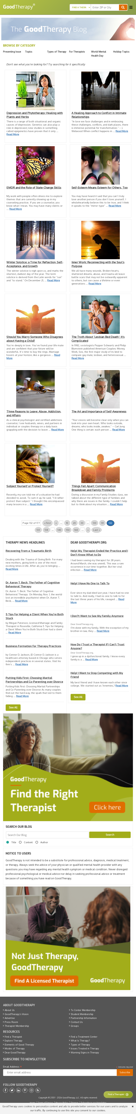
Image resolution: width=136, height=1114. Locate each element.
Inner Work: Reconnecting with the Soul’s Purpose (98, 264)
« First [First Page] (47, 523)
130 (94, 523)
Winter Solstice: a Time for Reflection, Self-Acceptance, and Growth (34, 264)
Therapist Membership (17, 1026)
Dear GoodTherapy (15, 1052)
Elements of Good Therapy (19, 1044)
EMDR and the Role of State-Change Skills (33, 187)
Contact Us (77, 1022)
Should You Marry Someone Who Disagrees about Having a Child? (34, 338)
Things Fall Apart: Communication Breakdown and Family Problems (94, 488)
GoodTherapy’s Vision (16, 1014)
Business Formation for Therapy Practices (33, 646)
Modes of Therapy (15, 1048)
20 (74, 523)
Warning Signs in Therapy (85, 1052)
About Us (10, 1010)
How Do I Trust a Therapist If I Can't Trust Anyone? (98, 646)
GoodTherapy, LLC (70, 1097)
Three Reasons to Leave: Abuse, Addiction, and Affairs (33, 413)
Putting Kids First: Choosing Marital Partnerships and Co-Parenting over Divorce (34, 680)
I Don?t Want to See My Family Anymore (97, 616)
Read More (12, 134)
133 (38, 529)
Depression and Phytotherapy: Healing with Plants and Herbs (34, 114)
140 (59, 529)
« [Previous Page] (56, 523)
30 (81, 523)
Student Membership (82, 1014)
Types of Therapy (80, 1044)
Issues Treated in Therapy (85, 1048)
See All (13, 707)
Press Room (11, 1022)
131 (102, 523)
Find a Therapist (13, 1036)
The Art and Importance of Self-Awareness (99, 411)
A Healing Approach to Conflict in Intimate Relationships (99, 114)
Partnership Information (84, 1018)
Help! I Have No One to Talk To (90, 583)
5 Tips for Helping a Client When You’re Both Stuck (35, 616)
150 (68, 529)
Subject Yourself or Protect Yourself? (30, 486)
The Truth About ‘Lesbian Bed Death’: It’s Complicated (98, 338)
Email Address (12, 1067)
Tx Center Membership (83, 1010)
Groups (75, 1026)
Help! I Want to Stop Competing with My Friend (97, 675)
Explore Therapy (14, 1040)
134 (46, 529)
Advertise (10, 1018)
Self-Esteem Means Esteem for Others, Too (100, 187)
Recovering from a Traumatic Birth (28, 551)
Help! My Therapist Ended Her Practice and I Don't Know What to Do (99, 553)
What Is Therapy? (80, 1040)
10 (67, 523)
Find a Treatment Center (84, 1036)
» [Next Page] (88, 529)
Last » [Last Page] (96, 529)
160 (76, 529)
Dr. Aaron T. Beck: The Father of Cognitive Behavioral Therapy (33, 584)
